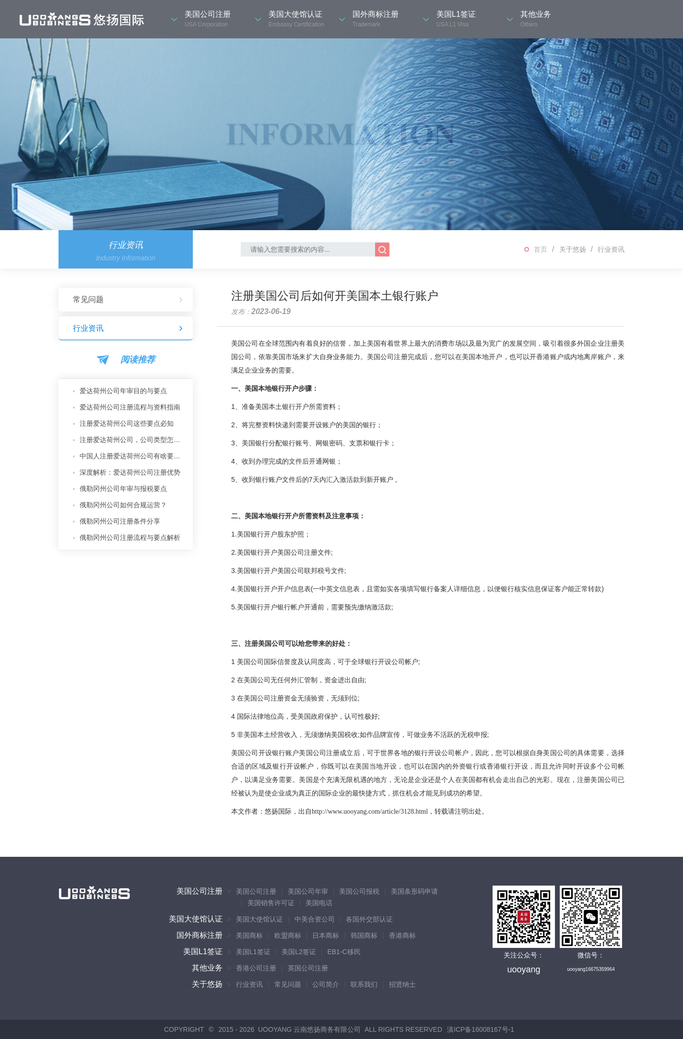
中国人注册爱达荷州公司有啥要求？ (133, 456)
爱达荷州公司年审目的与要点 (123, 391)
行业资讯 (611, 249)
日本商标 (325, 935)
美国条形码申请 (414, 891)
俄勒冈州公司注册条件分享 (120, 521)
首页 (540, 249)
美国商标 (249, 935)
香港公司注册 (256, 968)
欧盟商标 (287, 935)
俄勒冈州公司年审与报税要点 (123, 488)
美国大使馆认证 (196, 919)
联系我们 (364, 984)
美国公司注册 (200, 891)
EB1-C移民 (343, 952)
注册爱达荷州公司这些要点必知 (127, 423)
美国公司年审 (308, 891)
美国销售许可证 (270, 903)
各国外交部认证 (369, 919)
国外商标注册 (200, 935)
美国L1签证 (203, 951)
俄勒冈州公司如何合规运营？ (123, 505)
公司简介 (325, 984)
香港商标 (402, 935)
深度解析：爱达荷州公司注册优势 (130, 472)
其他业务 (207, 968)
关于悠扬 (572, 249)
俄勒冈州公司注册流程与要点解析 (130, 537)
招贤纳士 (402, 984)
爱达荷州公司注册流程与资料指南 (130, 407)
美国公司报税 (359, 891)
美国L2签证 (299, 952)
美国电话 (319, 903)
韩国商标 (364, 935)
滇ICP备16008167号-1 (480, 1029)
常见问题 (128, 299)
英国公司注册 (308, 968)
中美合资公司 (314, 919)
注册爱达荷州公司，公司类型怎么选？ (133, 440)
